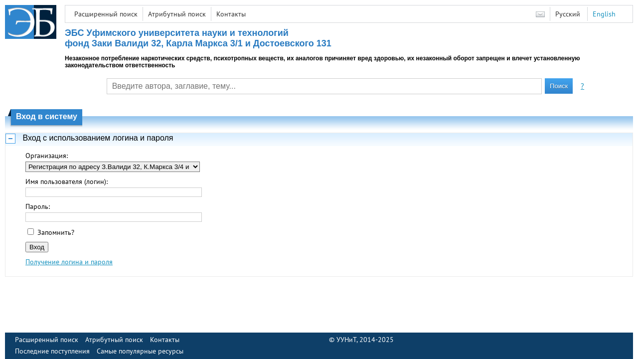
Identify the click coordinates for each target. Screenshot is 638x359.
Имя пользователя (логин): (66, 181)
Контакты (231, 13)
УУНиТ (346, 339)
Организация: (46, 155)
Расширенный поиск (106, 13)
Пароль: (37, 206)
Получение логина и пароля (69, 261)
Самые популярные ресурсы (140, 351)
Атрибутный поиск (177, 13)
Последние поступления (52, 351)
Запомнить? (55, 232)
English (604, 13)
